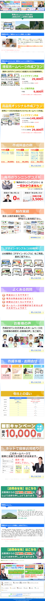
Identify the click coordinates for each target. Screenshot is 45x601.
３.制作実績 (24, 582)
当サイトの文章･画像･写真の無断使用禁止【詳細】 (22, 600)
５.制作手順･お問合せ (8, 584)
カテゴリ (43, 0)
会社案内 (26, 588)
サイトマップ (4, 590)
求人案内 (31, 588)
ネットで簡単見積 (4, 588)
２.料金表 (17, 582)
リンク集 (36, 588)
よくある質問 (13, 588)
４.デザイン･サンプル (34, 582)
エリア (41, 0)
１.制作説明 (8, 582)
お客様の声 (19, 588)
